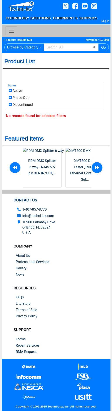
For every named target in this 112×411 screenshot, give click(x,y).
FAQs (20, 297)
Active (17, 91)
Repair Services (28, 345)
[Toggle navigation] (11, 30)
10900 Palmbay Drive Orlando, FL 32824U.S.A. (38, 227)
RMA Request (26, 352)
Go (103, 47)
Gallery (21, 268)
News (20, 274)
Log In (105, 20)
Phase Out (20, 98)
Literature (23, 303)
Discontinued (22, 105)
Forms (21, 339)
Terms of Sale (26, 310)
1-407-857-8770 (34, 209)
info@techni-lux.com (38, 216)
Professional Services (32, 262)
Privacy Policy (26, 316)
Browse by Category (22, 47)
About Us (23, 255)
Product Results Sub (19, 39)
